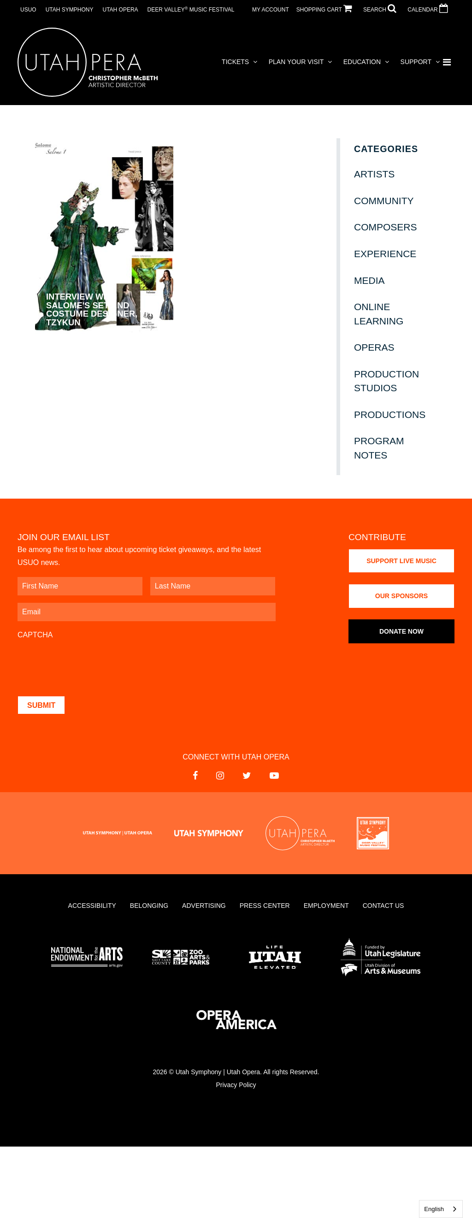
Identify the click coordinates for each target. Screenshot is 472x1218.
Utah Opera (120, 9)
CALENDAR (429, 9)
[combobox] (441, 1209)
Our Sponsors (401, 596)
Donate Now (401, 631)
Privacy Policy (236, 1085)
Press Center (265, 905)
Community (384, 200)
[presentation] (88, 663)
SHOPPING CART (326, 9)
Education (362, 61)
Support (416, 61)
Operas (374, 347)
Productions (389, 414)
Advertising (204, 905)
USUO (28, 9)
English (434, 1209)
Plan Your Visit (296, 61)
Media (369, 280)
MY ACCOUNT (270, 9)
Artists (374, 174)
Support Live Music (401, 561)
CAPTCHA (35, 635)
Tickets (235, 61)
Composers (385, 227)
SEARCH (381, 9)
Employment (326, 905)
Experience (385, 253)
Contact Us (383, 905)
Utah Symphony (70, 9)
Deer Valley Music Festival (191, 9)
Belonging (149, 905)
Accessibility (92, 905)
